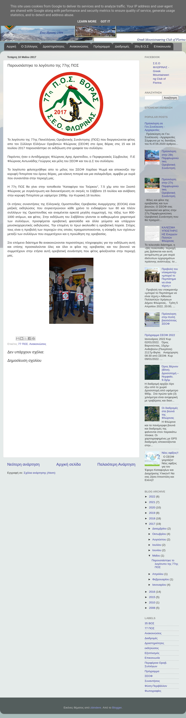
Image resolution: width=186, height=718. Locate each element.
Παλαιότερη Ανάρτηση (116, 464)
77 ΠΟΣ (23, 343)
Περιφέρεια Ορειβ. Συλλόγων (156, 664)
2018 (152, 518)
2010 (152, 602)
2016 (152, 591)
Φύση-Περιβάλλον (156, 685)
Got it (105, 21)
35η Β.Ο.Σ (142, 46)
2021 (152, 502)
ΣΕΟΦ (149, 676)
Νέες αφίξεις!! (170, 452)
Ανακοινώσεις (79, 46)
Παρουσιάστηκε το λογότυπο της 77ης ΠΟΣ (165, 563)
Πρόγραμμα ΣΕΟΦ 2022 (160, 335)
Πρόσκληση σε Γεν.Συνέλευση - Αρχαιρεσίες (155, 127)
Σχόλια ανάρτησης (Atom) (39, 472)
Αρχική (11, 46)
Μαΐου (156, 555)
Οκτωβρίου (159, 533)
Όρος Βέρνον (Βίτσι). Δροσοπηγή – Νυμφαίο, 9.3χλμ (170, 373)
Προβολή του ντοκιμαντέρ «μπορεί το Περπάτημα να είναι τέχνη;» (170, 277)
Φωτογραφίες (153, 690)
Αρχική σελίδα (68, 464)
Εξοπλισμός (152, 653)
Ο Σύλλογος (29, 46)
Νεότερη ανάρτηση (23, 464)
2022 (152, 496)
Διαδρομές (122, 46)
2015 (152, 597)
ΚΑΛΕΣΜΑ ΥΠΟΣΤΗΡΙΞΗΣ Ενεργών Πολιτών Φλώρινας (170, 234)
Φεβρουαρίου (161, 579)
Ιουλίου (157, 544)
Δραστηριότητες (53, 46)
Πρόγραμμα (102, 46)
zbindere (95, 707)
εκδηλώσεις (152, 648)
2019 (152, 512)
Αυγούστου (159, 539)
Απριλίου (158, 574)
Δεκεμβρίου (159, 528)
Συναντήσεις (152, 680)
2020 (152, 507)
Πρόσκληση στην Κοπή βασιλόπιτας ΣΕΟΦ (169, 318)
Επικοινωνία (162, 46)
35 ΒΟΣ (149, 623)
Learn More (87, 21)
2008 (152, 607)
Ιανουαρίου (159, 584)
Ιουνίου (157, 550)
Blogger (117, 707)
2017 (152, 523)
